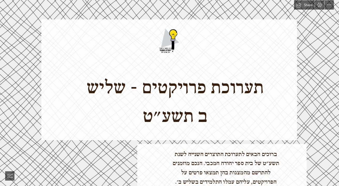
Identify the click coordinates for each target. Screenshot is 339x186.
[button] (304, 5)
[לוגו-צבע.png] (169, 70)
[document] (169, 93)
